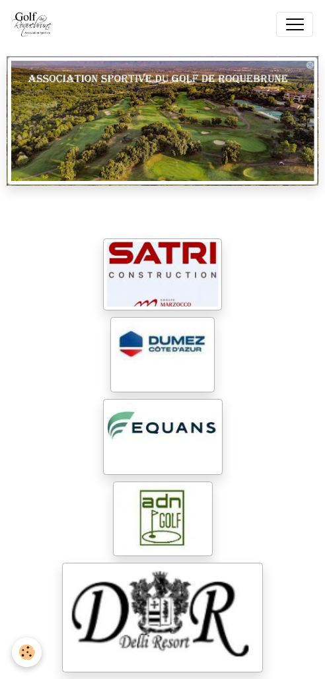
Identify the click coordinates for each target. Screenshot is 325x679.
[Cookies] (27, 652)
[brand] (35, 24)
